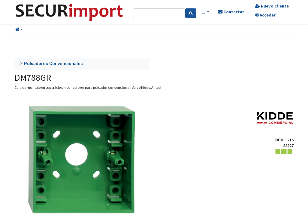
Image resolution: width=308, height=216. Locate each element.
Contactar (231, 11)
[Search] (190, 13)
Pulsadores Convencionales (53, 63)
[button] (18, 29)
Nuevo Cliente (272, 6)
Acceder (265, 15)
